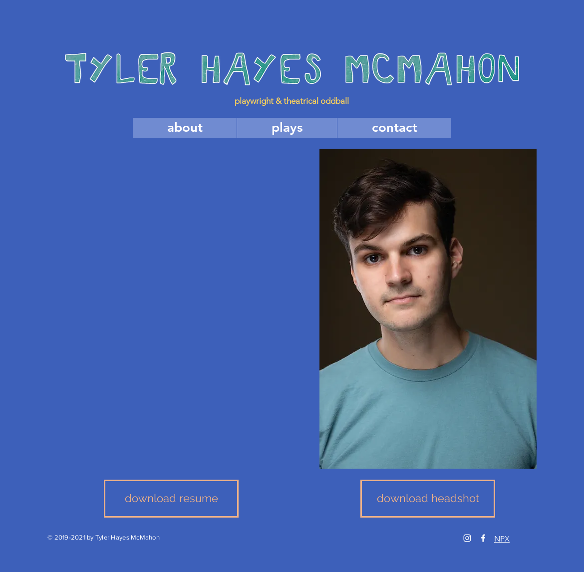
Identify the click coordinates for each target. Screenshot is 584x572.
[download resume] (171, 499)
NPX (502, 539)
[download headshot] (427, 499)
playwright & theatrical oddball (292, 101)
